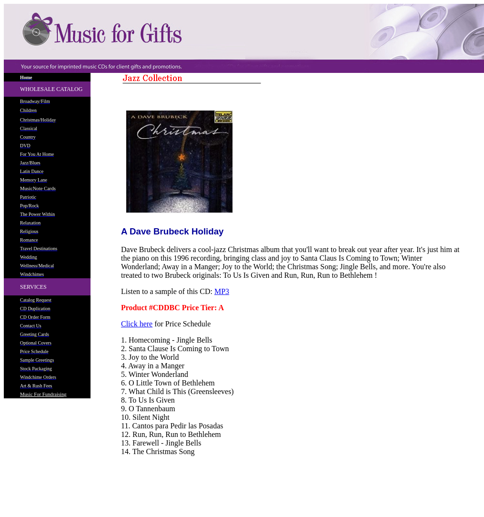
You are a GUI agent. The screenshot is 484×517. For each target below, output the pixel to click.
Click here (136, 324)
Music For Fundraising (43, 394)
